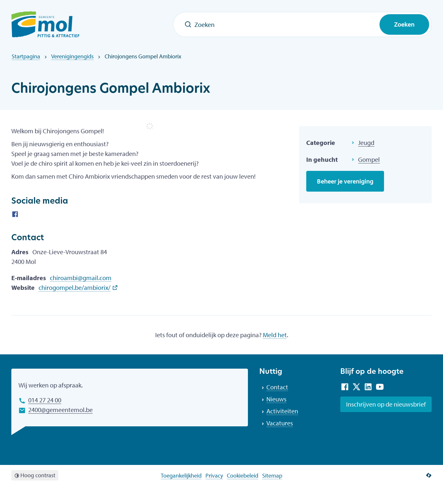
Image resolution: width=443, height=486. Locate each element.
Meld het (275, 335)
